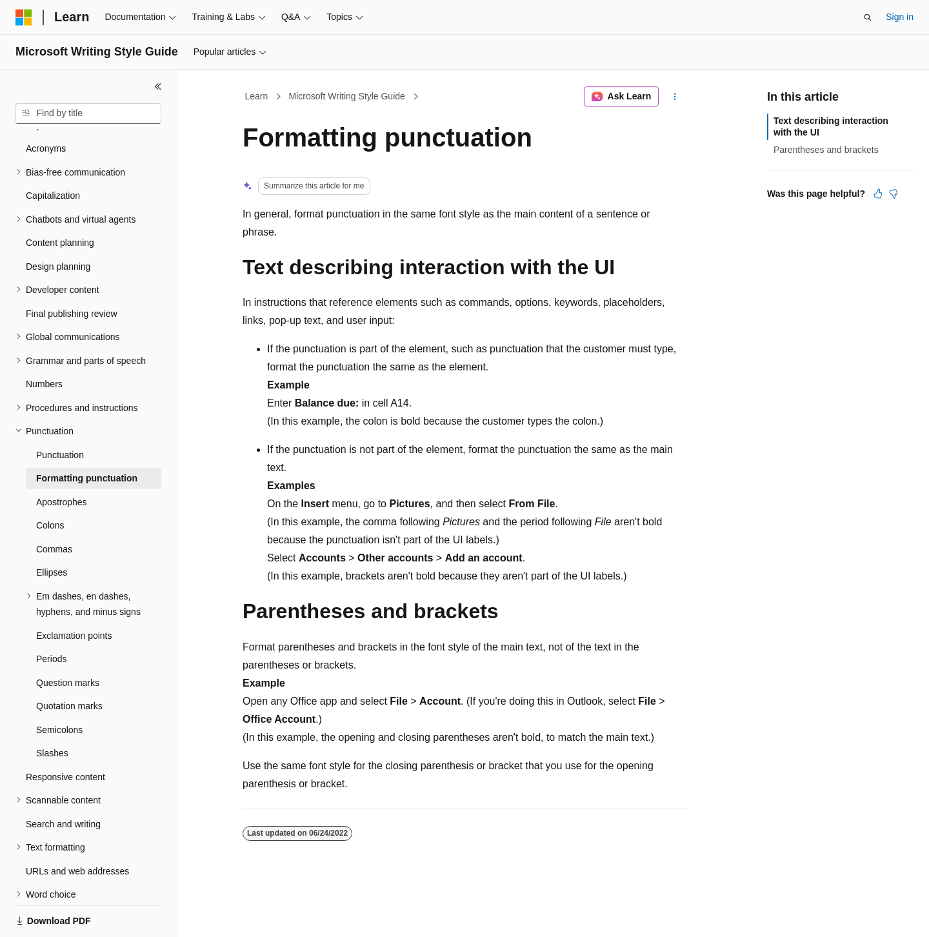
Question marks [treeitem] (67, 638)
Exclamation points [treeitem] (74, 591)
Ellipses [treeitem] (51, 528)
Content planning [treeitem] (60, 198)
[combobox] (88, 113)
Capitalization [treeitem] (53, 151)
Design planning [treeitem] (58, 222)
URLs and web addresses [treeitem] (77, 826)
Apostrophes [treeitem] (61, 457)
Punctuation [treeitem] (60, 410)
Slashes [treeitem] (52, 708)
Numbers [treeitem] (44, 339)
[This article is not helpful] (893, 193)
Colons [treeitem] (50, 481)
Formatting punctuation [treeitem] (86, 433)
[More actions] (675, 96)
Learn (256, 96)
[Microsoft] (23, 17)
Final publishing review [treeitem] (71, 269)
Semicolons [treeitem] (59, 685)
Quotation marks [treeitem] (69, 661)
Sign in (900, 17)
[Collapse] (158, 86)
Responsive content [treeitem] (65, 732)
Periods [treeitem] (51, 614)
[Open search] (868, 17)
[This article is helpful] (878, 193)
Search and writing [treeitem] (63, 779)
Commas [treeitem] (54, 504)
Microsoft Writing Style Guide (347, 96)
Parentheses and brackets (826, 150)
